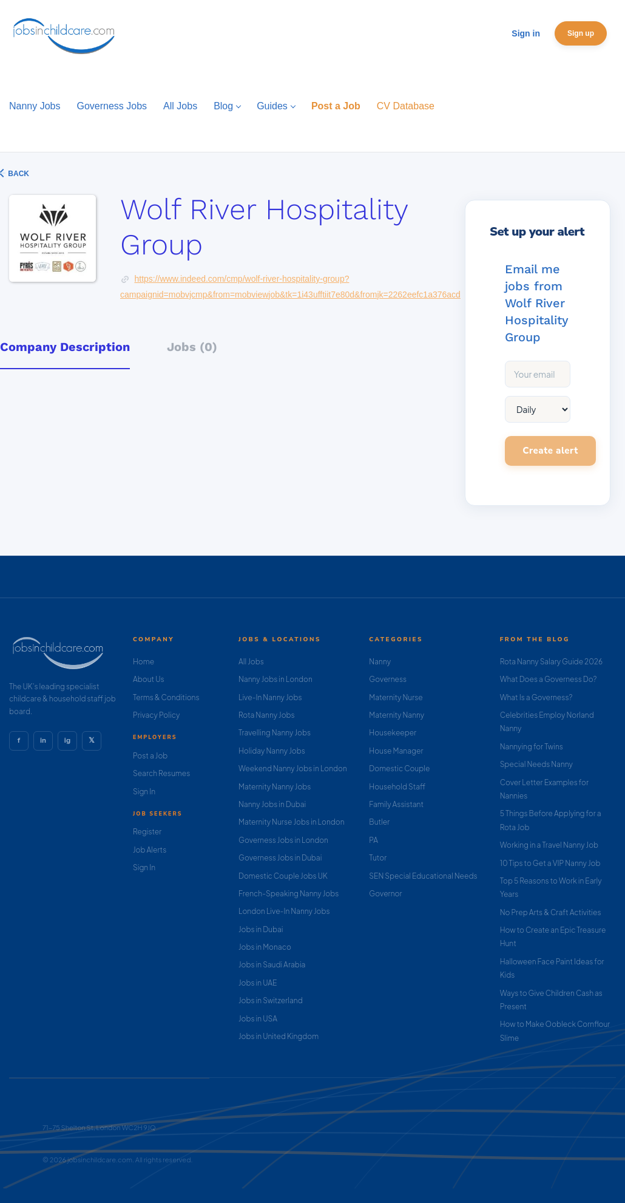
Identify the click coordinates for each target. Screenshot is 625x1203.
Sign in (526, 33)
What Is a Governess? (536, 697)
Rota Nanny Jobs (266, 715)
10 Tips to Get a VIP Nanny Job (550, 863)
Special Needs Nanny (536, 764)
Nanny (380, 661)
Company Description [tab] (65, 346)
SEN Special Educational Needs (423, 876)
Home (143, 661)
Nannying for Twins (531, 746)
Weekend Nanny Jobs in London (292, 768)
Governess (388, 679)
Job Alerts (149, 849)
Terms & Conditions (166, 697)
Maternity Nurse (395, 697)
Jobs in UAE (257, 982)
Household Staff (397, 786)
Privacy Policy (156, 715)
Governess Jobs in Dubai (280, 857)
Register (147, 831)
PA (373, 840)
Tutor (378, 857)
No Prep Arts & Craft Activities (550, 912)
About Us (148, 679)
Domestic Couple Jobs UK (283, 876)
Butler (379, 821)
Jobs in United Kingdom (278, 1036)
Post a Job (150, 755)
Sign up (580, 33)
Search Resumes (161, 773)
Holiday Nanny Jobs (271, 750)
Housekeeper (392, 732)
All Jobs (251, 661)
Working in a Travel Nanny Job (549, 845)
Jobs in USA (257, 1018)
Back (17, 173)
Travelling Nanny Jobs (274, 732)
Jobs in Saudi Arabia (271, 964)
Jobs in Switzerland (270, 1000)
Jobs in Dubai (260, 929)
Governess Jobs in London (283, 840)
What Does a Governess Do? (548, 679)
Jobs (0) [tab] (192, 346)
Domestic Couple (399, 768)
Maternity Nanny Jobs (274, 786)
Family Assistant (396, 804)
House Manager (396, 750)
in (43, 740)
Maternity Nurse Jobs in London (291, 821)
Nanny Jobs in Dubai (272, 804)
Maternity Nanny (396, 715)
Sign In (144, 791)
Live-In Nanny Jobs (270, 697)
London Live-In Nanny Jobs (284, 911)
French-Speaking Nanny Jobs (288, 893)
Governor (385, 893)
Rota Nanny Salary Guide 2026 (551, 661)
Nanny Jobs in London (275, 679)
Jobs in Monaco (264, 947)
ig (67, 740)
